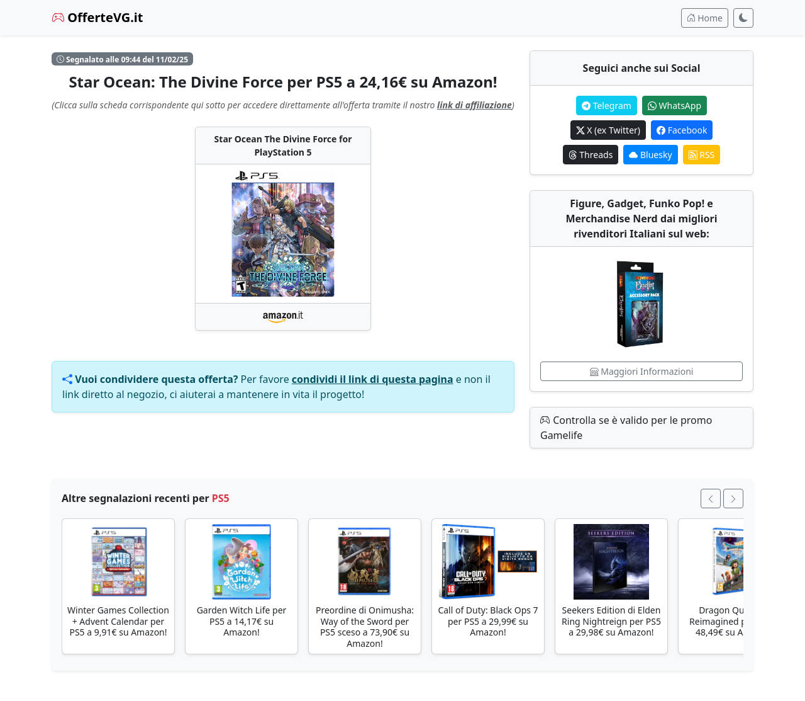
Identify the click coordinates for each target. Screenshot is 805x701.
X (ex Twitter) (608, 130)
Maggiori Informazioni (642, 371)
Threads (591, 155)
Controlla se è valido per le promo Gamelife (626, 427)
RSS (702, 155)
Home (705, 18)
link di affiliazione (474, 105)
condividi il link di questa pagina (372, 379)
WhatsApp (674, 105)
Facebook (682, 130)
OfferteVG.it (97, 17)
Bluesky (650, 155)
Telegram (606, 105)
